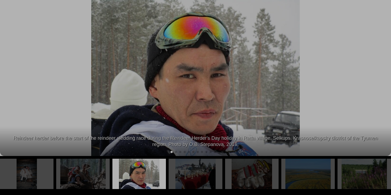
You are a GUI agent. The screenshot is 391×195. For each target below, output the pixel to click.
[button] (384, 78)
